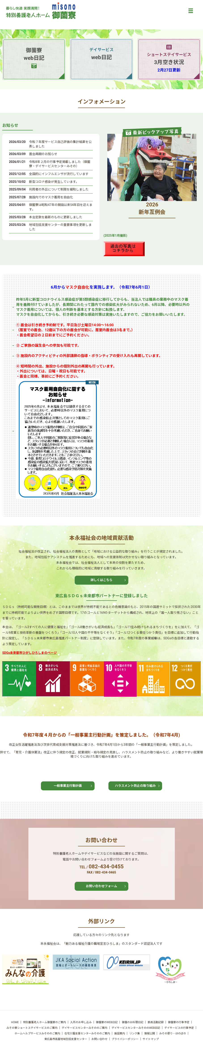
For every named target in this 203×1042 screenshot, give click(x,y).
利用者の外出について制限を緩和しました (59, 189)
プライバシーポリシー (125, 1039)
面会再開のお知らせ (43, 154)
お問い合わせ (99, 1039)
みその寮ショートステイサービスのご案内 (31, 1027)
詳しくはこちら (101, 580)
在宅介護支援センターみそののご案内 (87, 1033)
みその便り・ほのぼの (172, 1033)
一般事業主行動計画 (68, 785)
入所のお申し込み (81, 1022)
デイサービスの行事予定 (179, 1027)
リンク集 (134, 1033)
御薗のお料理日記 (132, 1022)
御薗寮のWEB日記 (107, 1022)
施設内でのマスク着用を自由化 (51, 197)
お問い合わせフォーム (101, 886)
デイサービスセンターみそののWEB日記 (136, 1027)
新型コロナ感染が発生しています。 (54, 182)
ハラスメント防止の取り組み (135, 785)
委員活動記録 (156, 1022)
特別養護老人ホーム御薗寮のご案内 (44, 1022)
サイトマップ (151, 1039)
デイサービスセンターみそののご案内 (84, 1027)
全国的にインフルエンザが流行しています (59, 174)
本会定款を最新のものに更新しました (55, 217)
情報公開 (149, 1033)
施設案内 (119, 1033)
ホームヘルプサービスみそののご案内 (37, 1033)
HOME (15, 1022)
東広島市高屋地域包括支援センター (65, 1039)
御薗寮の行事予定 (178, 1022)
